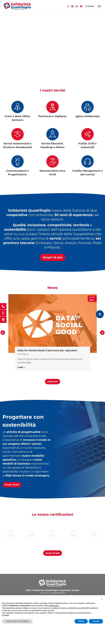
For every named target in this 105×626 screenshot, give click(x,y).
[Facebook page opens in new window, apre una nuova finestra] (68, 6)
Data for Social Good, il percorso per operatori (47, 350)
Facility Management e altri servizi (87, 172)
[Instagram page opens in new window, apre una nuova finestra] (72, 6)
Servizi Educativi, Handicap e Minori (52, 145)
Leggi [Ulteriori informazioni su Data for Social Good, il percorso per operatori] (21, 367)
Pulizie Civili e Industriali (87, 145)
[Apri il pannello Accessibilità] (100, 314)
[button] (2, 332)
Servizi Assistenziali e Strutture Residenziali (17, 145)
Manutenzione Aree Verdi (52, 172)
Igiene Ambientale (87, 116)
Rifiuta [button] (81, 621)
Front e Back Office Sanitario (17, 118)
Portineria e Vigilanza (52, 116)
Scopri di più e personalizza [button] (17, 621)
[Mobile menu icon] (100, 6)
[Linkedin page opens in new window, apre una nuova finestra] (77, 6)
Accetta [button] (96, 621)
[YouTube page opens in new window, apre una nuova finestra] (81, 6)
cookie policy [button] (53, 606)
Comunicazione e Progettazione (17, 172)
